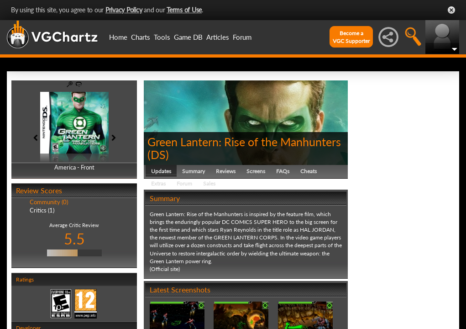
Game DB (188, 37)
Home (118, 37)
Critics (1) (42, 210)
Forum (242, 37)
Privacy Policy (123, 10)
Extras (158, 183)
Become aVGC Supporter (351, 37)
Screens (255, 171)
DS (158, 154)
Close (451, 10)
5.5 (74, 239)
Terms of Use (184, 10)
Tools (162, 37)
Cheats (308, 171)
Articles (217, 37)
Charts (140, 37)
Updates (161, 171)
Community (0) (49, 202)
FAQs (282, 171)
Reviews (226, 171)
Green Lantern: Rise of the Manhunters (244, 142)
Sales (209, 183)
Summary (193, 171)
